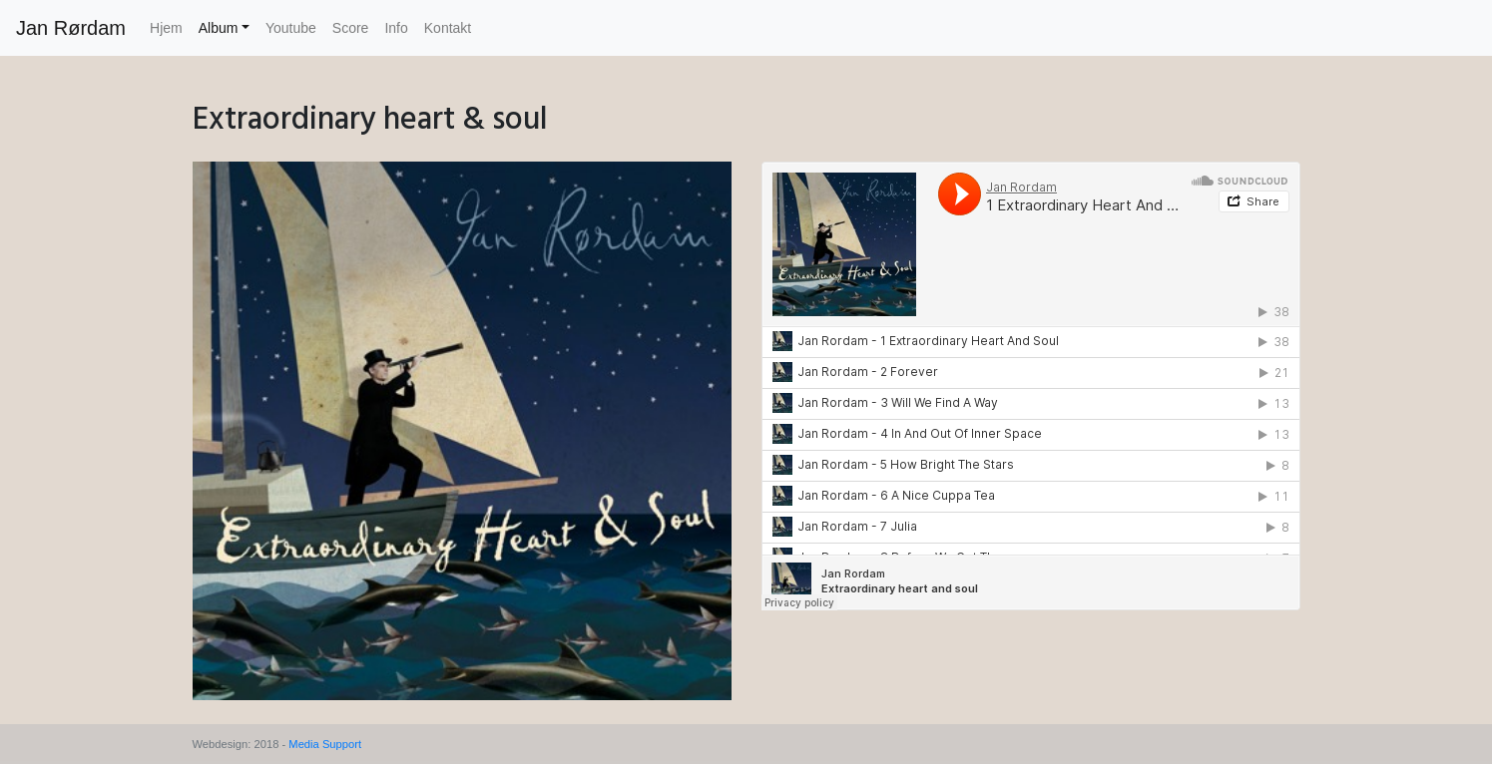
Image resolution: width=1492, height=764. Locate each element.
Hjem (166, 28)
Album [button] (219, 28)
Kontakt (447, 28)
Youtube (290, 28)
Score (350, 28)
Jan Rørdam (71, 28)
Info (395, 28)
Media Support (324, 744)
